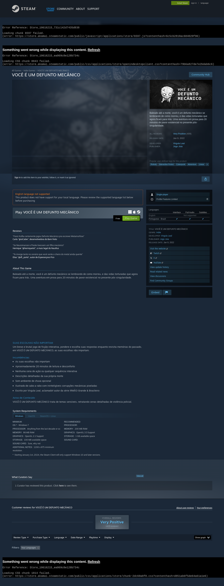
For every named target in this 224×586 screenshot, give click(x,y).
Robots (154, 168)
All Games (16, 74)
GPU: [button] (168, 554)
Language (59, 543)
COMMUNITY (65, 9)
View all (140, 480)
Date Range (77, 543)
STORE (50, 9)
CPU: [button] (157, 554)
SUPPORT (93, 9)
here (61, 489)
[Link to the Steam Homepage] (26, 11)
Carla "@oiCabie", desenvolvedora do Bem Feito (35, 243)
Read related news (159, 275)
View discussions (158, 280)
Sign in (18, 181)
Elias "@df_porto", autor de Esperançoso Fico (33, 261)
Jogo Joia (178, 150)
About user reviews (185, 512)
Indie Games (29, 74)
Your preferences (204, 512)
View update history (159, 271)
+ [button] (207, 168)
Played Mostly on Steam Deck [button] (112, 554)
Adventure (192, 168)
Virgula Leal (179, 147)
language (204, 3)
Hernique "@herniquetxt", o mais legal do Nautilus (36, 252)
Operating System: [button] (140, 554)
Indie (158, 236)
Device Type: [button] (183, 554)
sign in (194, 3)
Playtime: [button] (88, 554)
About (80, 9)
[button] (23, 554)
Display (108, 543)
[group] (112, 554)
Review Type (20, 543)
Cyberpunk (180, 168)
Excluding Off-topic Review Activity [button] (62, 554)
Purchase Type (40, 543)
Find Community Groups (161, 284)
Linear (201, 168)
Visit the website (159, 252)
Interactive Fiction (166, 168)
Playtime (93, 543)
